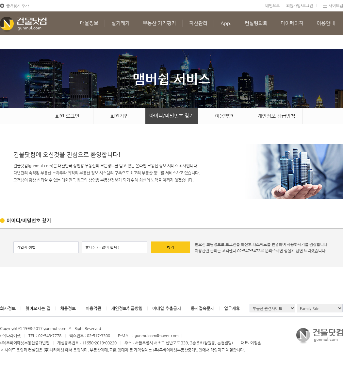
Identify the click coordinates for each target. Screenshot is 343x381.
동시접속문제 (202, 308)
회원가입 (293, 5)
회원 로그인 (67, 116)
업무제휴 (232, 308)
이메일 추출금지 (166, 308)
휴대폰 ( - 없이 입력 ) (102, 247)
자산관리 (198, 23)
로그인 (307, 5)
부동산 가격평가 (159, 23)
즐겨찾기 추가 (17, 5)
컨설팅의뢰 (256, 23)
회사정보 (8, 308)
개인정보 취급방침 (276, 116)
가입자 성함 (26, 247)
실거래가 (120, 23)
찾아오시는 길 (37, 308)
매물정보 (89, 23)
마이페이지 (292, 23)
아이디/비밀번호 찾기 (171, 115)
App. (226, 23)
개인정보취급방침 (126, 308)
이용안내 (326, 23)
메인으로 (272, 5)
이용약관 (224, 116)
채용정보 (68, 308)
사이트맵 (336, 5)
